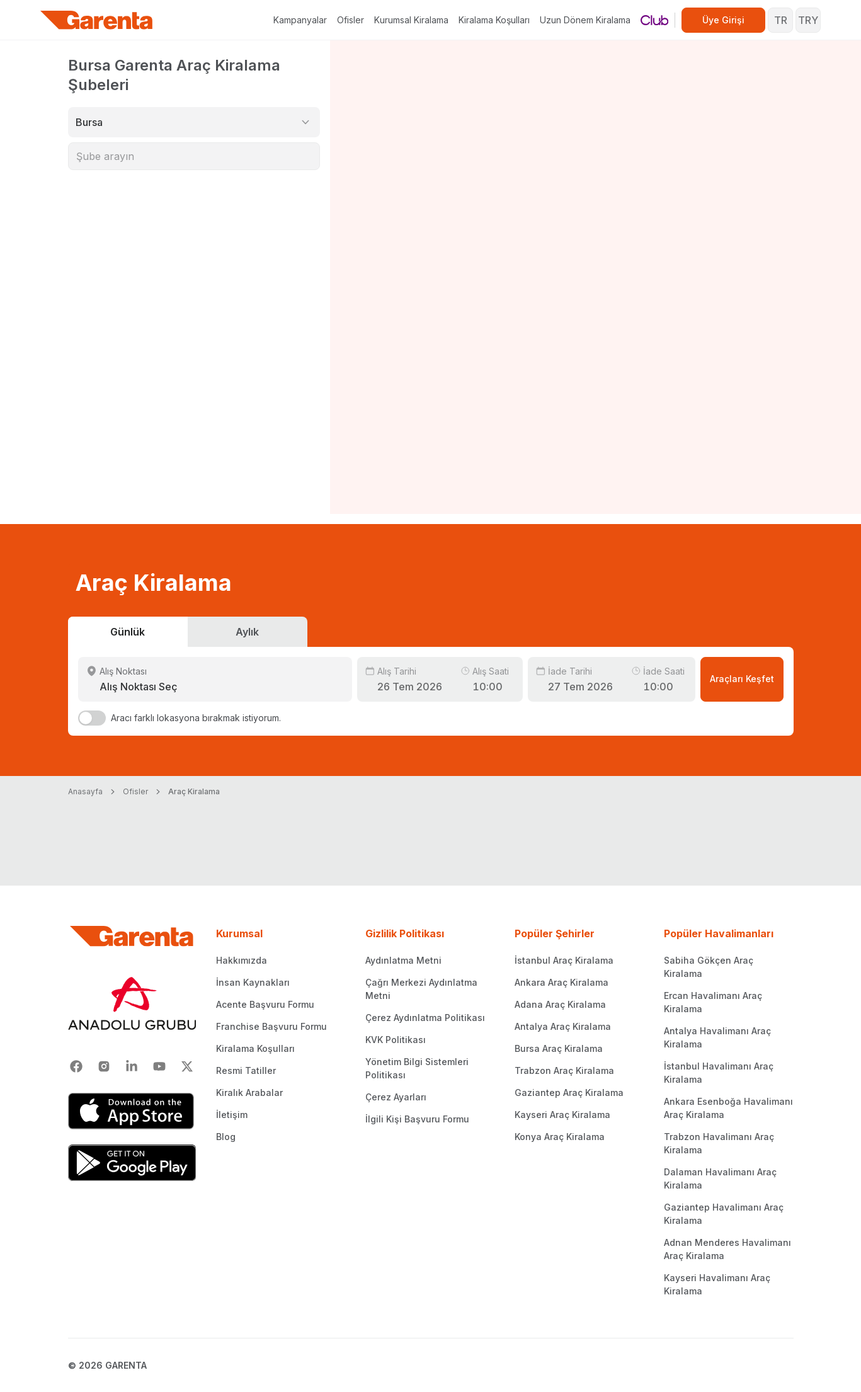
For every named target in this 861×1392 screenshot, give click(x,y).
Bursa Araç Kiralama (559, 1048)
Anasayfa (85, 791)
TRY (808, 20)
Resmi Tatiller (246, 1070)
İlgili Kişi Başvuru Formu (417, 1119)
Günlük (127, 631)
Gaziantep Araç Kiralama (569, 1092)
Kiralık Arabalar (249, 1092)
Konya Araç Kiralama (560, 1136)
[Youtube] (159, 1066)
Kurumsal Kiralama (411, 19)
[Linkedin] (131, 1066)
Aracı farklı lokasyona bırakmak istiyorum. (196, 717)
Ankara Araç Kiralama (561, 982)
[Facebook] (76, 1066)
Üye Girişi (723, 19)
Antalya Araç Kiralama (563, 1026)
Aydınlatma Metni (403, 960)
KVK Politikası (395, 1039)
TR (780, 20)
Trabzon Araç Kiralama (564, 1070)
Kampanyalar (300, 19)
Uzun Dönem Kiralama (585, 19)
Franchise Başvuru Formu (271, 1026)
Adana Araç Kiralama (560, 1004)
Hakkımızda (241, 960)
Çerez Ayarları (395, 1097)
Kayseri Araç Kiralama (562, 1114)
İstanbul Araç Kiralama (564, 960)
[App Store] (132, 1111)
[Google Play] (132, 1162)
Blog (226, 1136)
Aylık (247, 631)
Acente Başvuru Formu (265, 1004)
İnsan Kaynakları (253, 982)
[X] (187, 1066)
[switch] (92, 718)
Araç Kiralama (194, 791)
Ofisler (350, 19)
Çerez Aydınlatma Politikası (425, 1017)
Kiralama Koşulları (494, 19)
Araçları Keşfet (742, 678)
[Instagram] (104, 1066)
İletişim (232, 1114)
